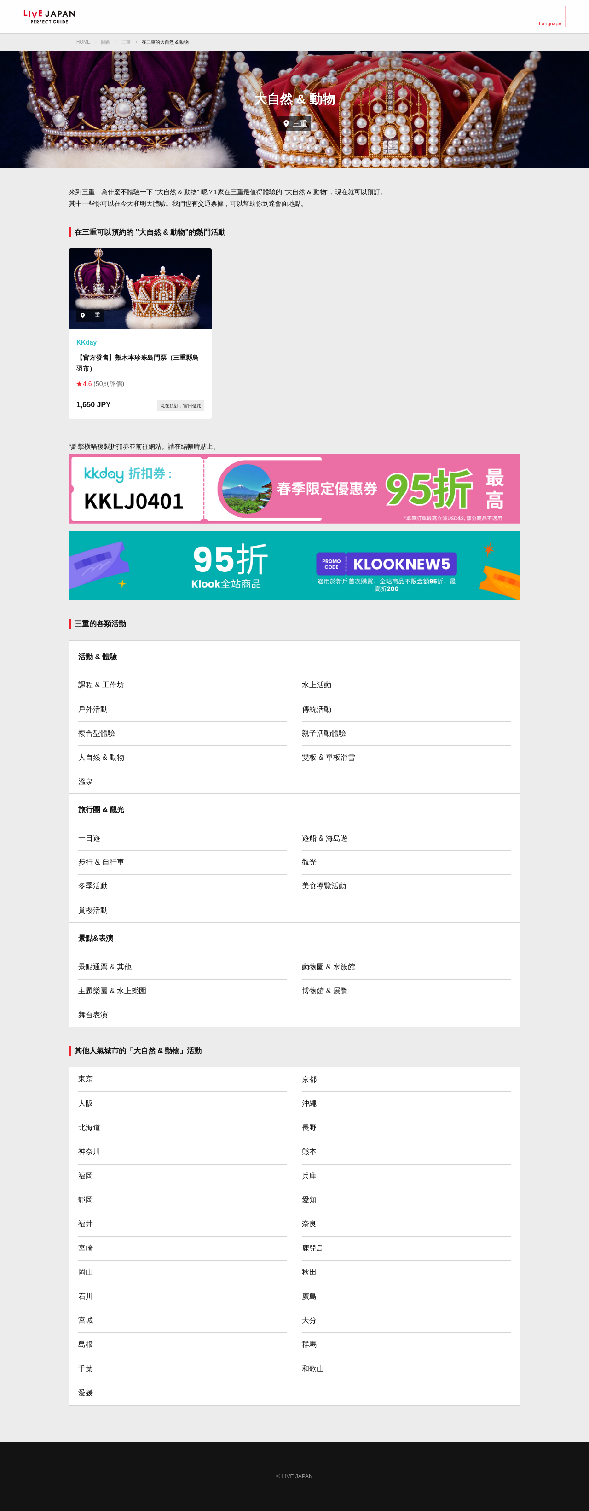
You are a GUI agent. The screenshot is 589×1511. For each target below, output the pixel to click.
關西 (105, 42)
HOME (83, 42)
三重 (126, 42)
